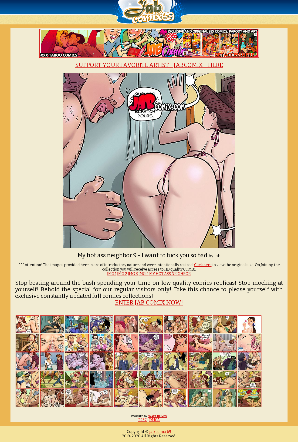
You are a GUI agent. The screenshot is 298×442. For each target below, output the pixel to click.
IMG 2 (122, 273)
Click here (203, 265)
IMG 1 (111, 273)
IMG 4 (144, 273)
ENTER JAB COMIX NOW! (149, 302)
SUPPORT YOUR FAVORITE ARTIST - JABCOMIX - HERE (149, 65)
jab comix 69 (160, 431)
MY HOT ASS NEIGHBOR (170, 273)
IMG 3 (133, 273)
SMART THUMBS (157, 416)
